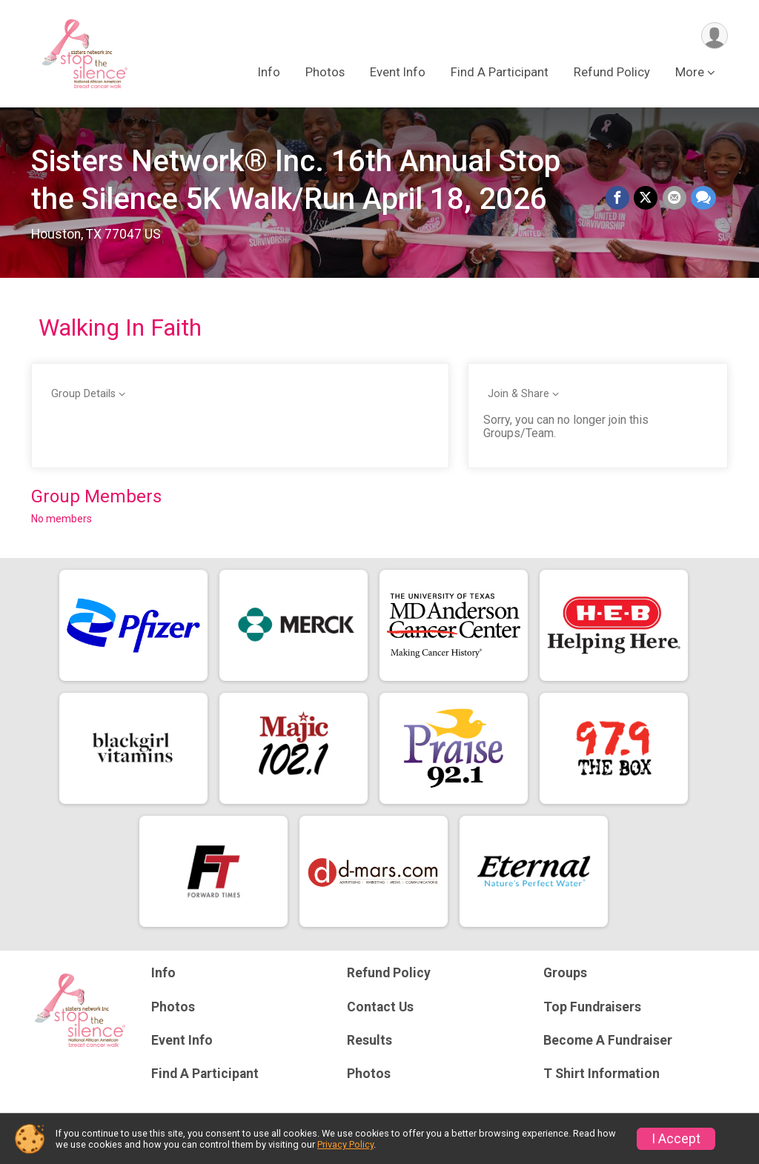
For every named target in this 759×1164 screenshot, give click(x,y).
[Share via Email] (674, 198)
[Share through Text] (703, 198)
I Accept (676, 1138)
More (689, 73)
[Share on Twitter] (646, 198)
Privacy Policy (345, 1144)
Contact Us (380, 1007)
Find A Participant (499, 73)
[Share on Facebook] (618, 198)
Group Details (83, 394)
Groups (565, 972)
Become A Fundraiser (607, 1040)
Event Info (397, 73)
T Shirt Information (601, 1073)
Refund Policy (612, 73)
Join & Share (518, 394)
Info (269, 73)
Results (369, 1040)
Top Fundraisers (592, 1007)
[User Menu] (714, 36)
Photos (325, 73)
